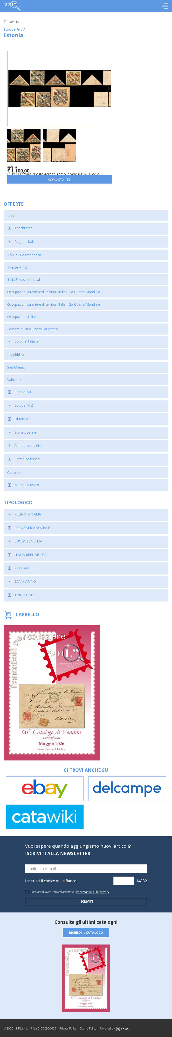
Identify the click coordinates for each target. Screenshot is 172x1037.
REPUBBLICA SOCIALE (32, 523)
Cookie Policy (88, 1025)
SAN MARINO (25, 577)
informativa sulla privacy (92, 888)
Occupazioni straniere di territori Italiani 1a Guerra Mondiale (53, 287)
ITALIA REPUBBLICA (30, 550)
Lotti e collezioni (27, 455)
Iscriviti (86, 897)
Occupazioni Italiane (23, 312)
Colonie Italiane (26, 337)
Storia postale (25, 428)
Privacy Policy (67, 1025)
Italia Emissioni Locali (24, 275)
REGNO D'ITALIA (27, 510)
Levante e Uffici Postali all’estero (32, 325)
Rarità (11, 211)
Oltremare (22, 414)
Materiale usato (26, 480)
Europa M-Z (23, 401)
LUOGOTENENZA (28, 537)
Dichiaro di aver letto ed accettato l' (70, 888)
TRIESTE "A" (24, 590)
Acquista (45, 175)
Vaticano (14, 375)
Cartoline (14, 468)
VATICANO (22, 563)
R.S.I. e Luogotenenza (24, 251)
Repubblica (15, 350)
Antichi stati (23, 224)
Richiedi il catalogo (86, 928)
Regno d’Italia (24, 237)
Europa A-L (23, 387)
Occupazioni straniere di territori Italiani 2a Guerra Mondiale (53, 300)
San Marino (16, 363)
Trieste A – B (17, 263)
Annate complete (27, 441)
